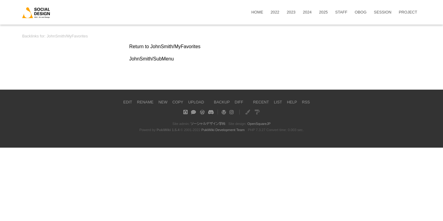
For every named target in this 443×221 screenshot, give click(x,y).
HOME (257, 12)
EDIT (126, 102)
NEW (162, 102)
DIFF (239, 102)
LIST (279, 102)
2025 (323, 12)
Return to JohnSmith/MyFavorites (165, 46)
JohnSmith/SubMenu (152, 58)
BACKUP (222, 102)
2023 (291, 12)
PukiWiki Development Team (223, 130)
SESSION (382, 12)
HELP (293, 102)
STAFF (341, 12)
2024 (307, 12)
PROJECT (408, 12)
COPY (177, 102)
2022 (275, 12)
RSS (307, 102)
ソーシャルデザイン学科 (207, 124)
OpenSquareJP (259, 124)
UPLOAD (196, 102)
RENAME (144, 102)
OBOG (360, 12)
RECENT (261, 102)
